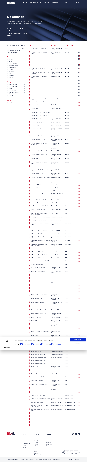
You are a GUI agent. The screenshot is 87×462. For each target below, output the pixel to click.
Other (10, 73)
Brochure (11, 59)
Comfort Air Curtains (13, 84)
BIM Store (10, 77)
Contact (66, 2)
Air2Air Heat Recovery (14, 95)
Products (25, 2)
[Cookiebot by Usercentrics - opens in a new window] (7, 460)
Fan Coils (11, 88)
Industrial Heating (13, 90)
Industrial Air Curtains (13, 86)
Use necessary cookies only (77, 459)
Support (61, 2)
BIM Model (11, 75)
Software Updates (13, 63)
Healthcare (36, 442)
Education (36, 440)
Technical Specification (14, 65)
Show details (58, 456)
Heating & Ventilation (48, 442)
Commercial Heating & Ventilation (14, 93)
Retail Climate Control (37, 438)
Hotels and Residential (36, 445)
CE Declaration (12, 67)
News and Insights (54, 2)
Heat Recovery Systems (49, 445)
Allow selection (78, 455)
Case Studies (46, 2)
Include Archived (12, 102)
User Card (11, 69)
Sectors (30, 2)
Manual (10, 61)
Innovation (35, 2)
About (41, 2)
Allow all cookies (77, 451)
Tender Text (11, 71)
